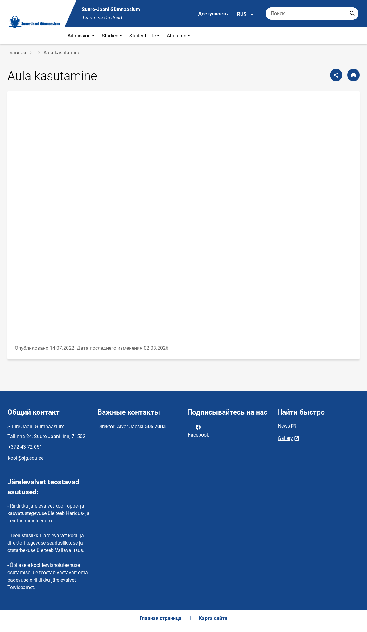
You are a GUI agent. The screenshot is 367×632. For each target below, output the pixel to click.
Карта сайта (213, 618)
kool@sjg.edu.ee (25, 458)
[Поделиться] (336, 75)
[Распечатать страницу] (353, 75)
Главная (16, 53)
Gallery (285, 438)
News (284, 426)
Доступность (213, 14)
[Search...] (352, 13)
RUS (245, 14)
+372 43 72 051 (25, 447)
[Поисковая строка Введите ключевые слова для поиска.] (312, 13)
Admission (82, 36)
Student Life (145, 36)
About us (179, 36)
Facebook (198, 430)
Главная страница (161, 618)
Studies (112, 36)
